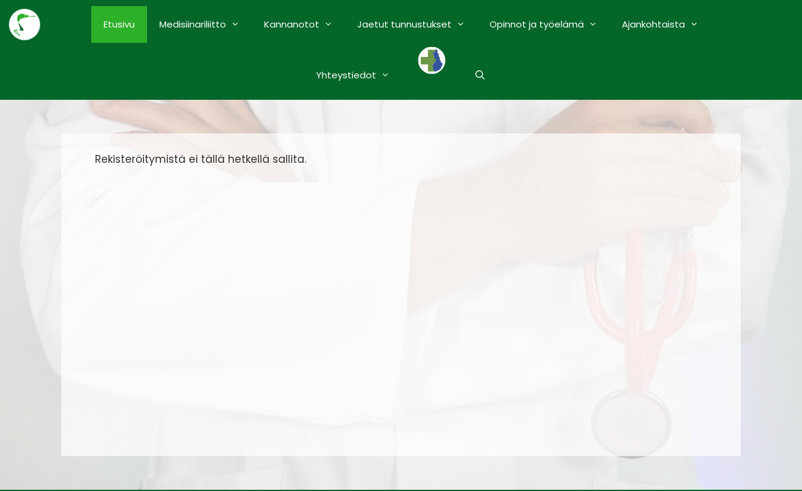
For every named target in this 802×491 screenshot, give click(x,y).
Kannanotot (304, 24)
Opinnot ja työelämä (550, 24)
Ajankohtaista (666, 24)
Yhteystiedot (359, 75)
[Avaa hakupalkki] (480, 75)
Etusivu (119, 24)
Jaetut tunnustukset (417, 24)
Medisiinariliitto (205, 24)
